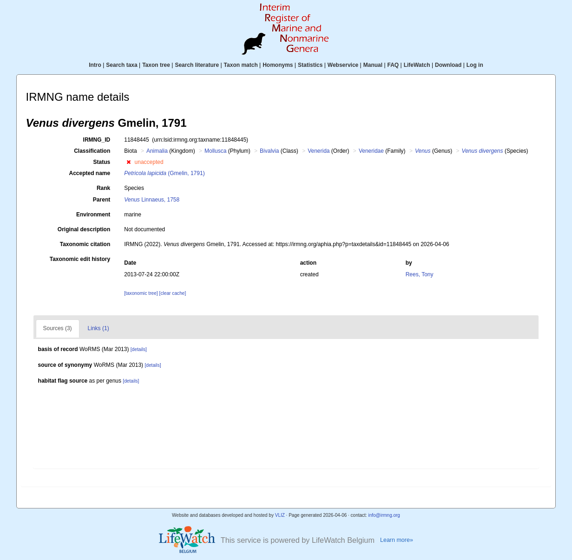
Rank (103, 188)
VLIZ (280, 515)
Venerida (318, 151)
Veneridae (371, 151)
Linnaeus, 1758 (151, 199)
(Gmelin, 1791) (164, 173)
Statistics (310, 65)
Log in (475, 65)
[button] (128, 162)
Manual (372, 65)
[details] (139, 349)
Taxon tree (156, 65)
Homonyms (278, 65)
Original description (84, 229)
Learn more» (396, 540)
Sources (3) (57, 328)
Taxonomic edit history (80, 259)
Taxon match (241, 65)
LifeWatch (417, 65)
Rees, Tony (420, 274)
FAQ (393, 65)
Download (448, 65)
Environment (93, 214)
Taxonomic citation (85, 244)
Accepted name (90, 173)
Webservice (343, 65)
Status (102, 162)
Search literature (197, 65)
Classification (92, 151)
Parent (101, 199)
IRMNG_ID (97, 140)
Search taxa (121, 65)
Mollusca (215, 151)
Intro (95, 65)
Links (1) (98, 328)
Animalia (157, 151)
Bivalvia (269, 151)
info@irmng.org (384, 515)
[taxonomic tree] (141, 293)
